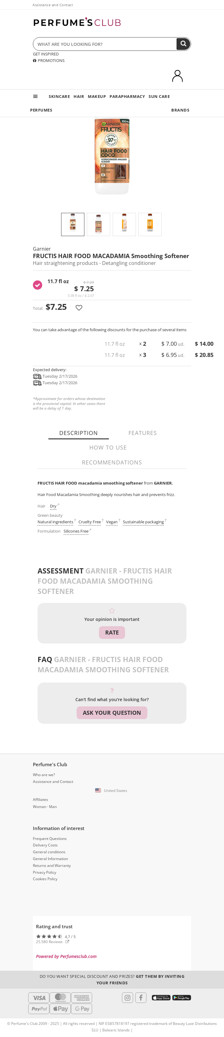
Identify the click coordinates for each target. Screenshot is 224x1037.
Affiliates (40, 799)
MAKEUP (97, 96)
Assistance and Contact (53, 4)
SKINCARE (59, 96)
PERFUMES (41, 110)
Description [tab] (78, 433)
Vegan (112, 522)
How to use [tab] (108, 447)
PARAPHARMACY (127, 96)
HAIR (79, 96)
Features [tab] (142, 433)
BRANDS (180, 110)
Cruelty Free (89, 522)
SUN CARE (159, 96)
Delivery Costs (45, 845)
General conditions (49, 852)
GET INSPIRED (46, 54)
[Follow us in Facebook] (140, 997)
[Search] (183, 44)
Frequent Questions (50, 838)
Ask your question (112, 712)
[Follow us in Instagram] (127, 997)
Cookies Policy (45, 878)
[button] (112, 790)
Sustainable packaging (143, 522)
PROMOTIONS (49, 60)
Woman (39, 806)
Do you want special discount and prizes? (112, 979)
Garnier (42, 248)
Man (53, 806)
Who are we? (44, 774)
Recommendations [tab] (112, 462)
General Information (50, 858)
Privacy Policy (44, 872)
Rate (112, 632)
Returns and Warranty (52, 865)
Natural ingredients (55, 522)
